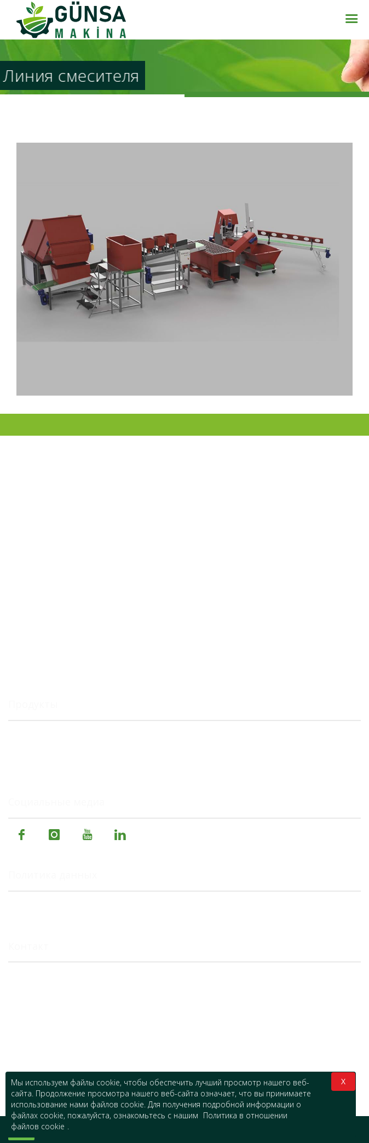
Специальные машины (55, 762)
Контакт (28, 946)
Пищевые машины (47, 749)
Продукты (33, 704)
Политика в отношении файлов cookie (88, 906)
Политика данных (52, 875)
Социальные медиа (56, 802)
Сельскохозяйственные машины (76, 735)
